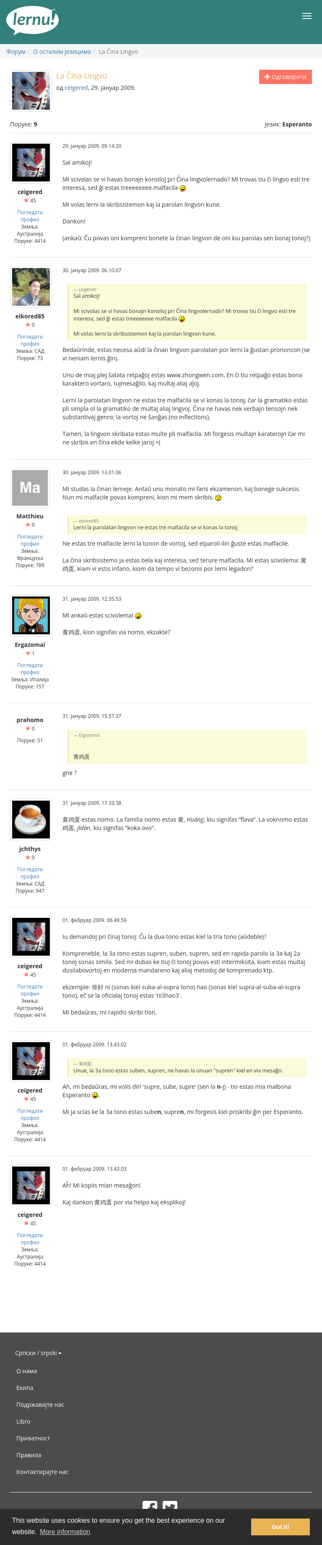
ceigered (76, 88)
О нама (26, 1371)
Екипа (24, 1388)
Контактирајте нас (42, 1472)
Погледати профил (30, 216)
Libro (23, 1421)
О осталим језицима (62, 51)
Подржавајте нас (40, 1404)
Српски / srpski (38, 1353)
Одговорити (285, 77)
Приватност (33, 1438)
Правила (28, 1455)
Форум (15, 51)
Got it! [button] (280, 1527)
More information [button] (65, 1531)
